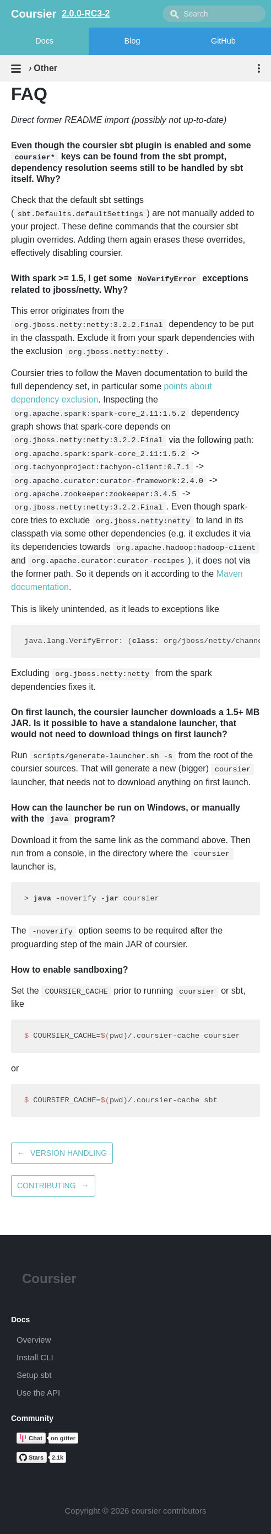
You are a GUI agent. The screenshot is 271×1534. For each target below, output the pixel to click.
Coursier (49, 1278)
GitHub (223, 40)
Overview (34, 1339)
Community (32, 1418)
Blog (132, 40)
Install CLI (35, 1357)
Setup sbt (34, 1375)
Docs (44, 40)
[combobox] (213, 14)
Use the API (38, 1392)
